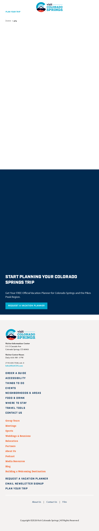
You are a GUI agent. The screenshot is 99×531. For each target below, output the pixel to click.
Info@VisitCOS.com (14, 365)
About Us (10, 451)
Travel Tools (15, 408)
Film (64, 501)
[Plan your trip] (12, 7)
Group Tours (12, 420)
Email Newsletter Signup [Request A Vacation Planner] (26, 483)
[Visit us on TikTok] (64, 511)
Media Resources (15, 461)
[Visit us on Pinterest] (57, 511)
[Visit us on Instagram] (42, 511)
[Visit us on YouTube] (49, 511)
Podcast (10, 456)
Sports (9, 430)
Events (10, 388)
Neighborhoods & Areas (23, 393)
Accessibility (15, 378)
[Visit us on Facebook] (34, 511)
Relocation (11, 441)
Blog (8, 466)
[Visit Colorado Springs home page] (20, 335)
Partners (10, 446)
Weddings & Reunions (18, 436)
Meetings (10, 425)
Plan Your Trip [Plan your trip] (18, 488)
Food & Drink (15, 398)
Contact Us (13, 413)
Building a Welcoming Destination (25, 471)
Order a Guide (15, 373)
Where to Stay (16, 403)
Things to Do (14, 383)
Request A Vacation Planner (26, 305)
